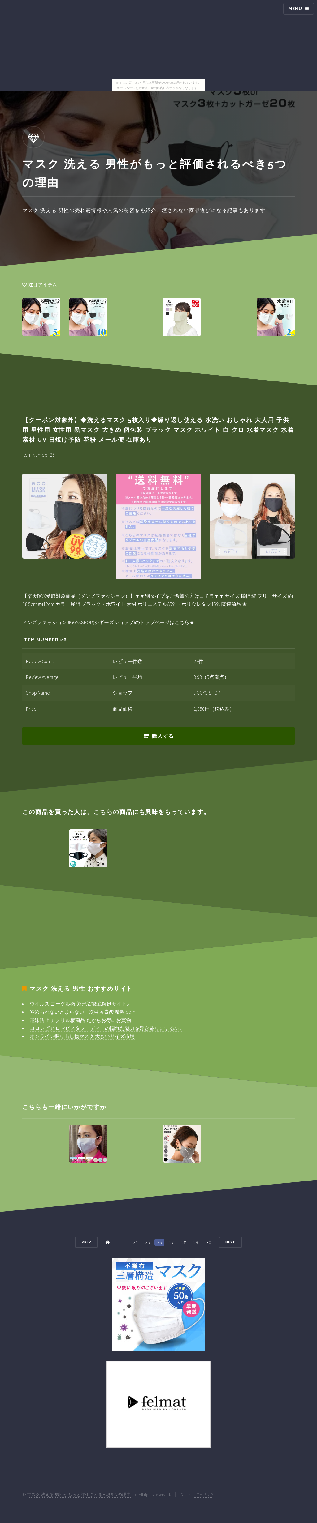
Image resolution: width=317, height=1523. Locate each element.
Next (230, 1242)
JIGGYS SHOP (206, 693)
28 (183, 1242)
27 (171, 1242)
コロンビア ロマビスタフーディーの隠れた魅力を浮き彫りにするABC (106, 1028)
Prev (86, 1242)
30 (208, 1242)
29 (195, 1242)
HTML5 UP (203, 1494)
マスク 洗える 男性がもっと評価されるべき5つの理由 (79, 1494)
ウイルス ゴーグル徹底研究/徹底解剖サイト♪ (79, 1004)
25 (147, 1242)
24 (135, 1242)
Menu (295, 8)
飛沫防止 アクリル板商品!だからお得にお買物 (80, 1020)
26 (159, 1242)
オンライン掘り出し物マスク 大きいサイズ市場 (82, 1036)
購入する (163, 736)
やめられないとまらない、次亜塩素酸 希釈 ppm (82, 1012)
